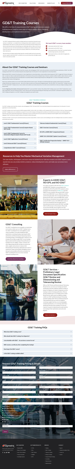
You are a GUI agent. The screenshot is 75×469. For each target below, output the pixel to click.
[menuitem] (20, 448)
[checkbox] (37, 415)
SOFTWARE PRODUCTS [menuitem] (35, 445)
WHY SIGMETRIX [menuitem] (20, 445)
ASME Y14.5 (60, 190)
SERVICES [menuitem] (46, 445)
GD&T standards (65, 185)
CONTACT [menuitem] (61, 445)
